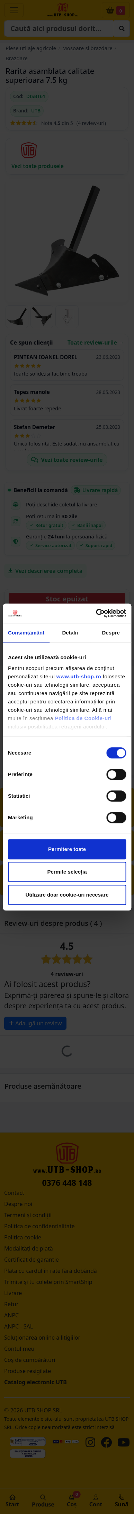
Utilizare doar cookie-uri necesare (66, 895)
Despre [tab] (110, 633)
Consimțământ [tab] (26, 633)
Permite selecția (67, 872)
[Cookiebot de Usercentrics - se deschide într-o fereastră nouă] (96, 613)
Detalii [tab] (70, 633)
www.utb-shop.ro (78, 676)
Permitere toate (67, 849)
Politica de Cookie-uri (83, 718)
